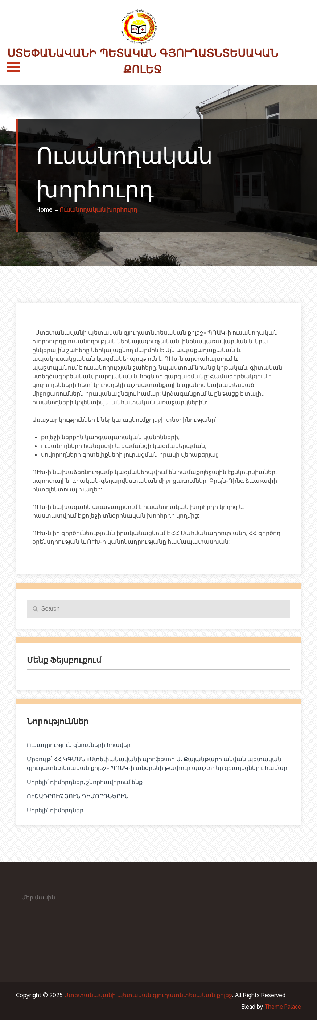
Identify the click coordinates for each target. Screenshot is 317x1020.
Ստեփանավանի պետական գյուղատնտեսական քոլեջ (148, 995)
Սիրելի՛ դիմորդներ (55, 810)
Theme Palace (282, 1006)
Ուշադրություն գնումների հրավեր (79, 744)
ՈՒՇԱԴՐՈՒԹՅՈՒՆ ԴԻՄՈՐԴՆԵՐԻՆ (78, 796)
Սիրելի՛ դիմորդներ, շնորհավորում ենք (85, 782)
